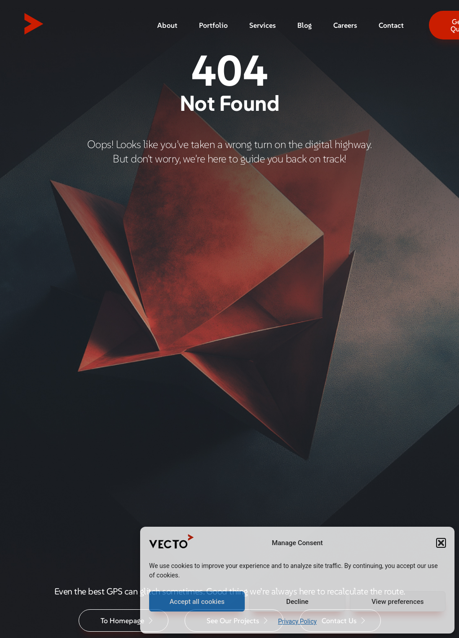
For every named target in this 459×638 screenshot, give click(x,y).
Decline (297, 602)
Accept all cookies (197, 602)
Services (262, 25)
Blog (304, 25)
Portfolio (213, 25)
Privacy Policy (297, 621)
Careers (345, 25)
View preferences (397, 602)
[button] (441, 542)
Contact (391, 25)
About (167, 25)
